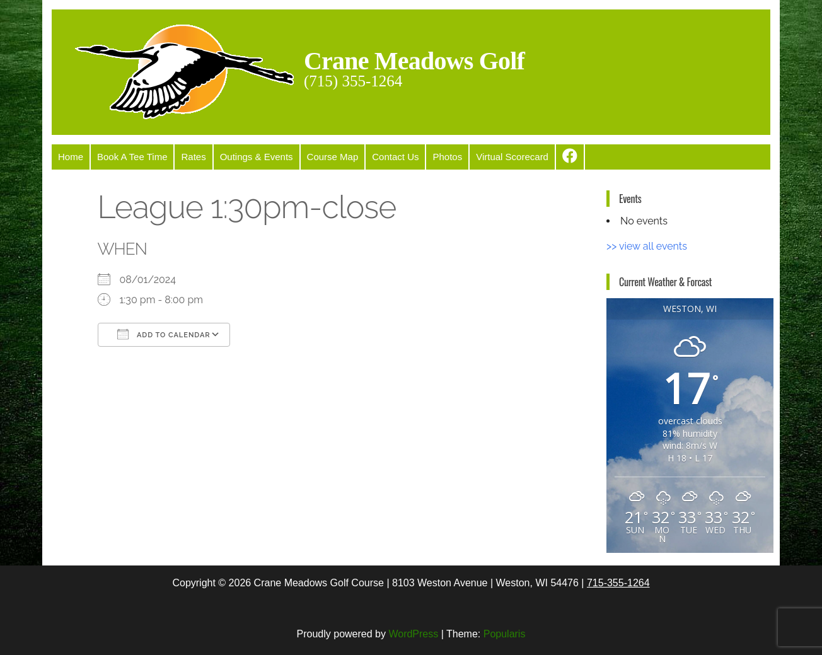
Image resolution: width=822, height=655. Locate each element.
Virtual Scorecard (512, 156)
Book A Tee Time (132, 156)
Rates (193, 156)
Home (70, 156)
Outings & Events (256, 156)
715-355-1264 (618, 582)
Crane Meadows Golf (414, 61)
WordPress (413, 634)
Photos (447, 156)
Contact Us (395, 156)
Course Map (333, 156)
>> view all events (646, 246)
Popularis (504, 634)
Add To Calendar (164, 334)
